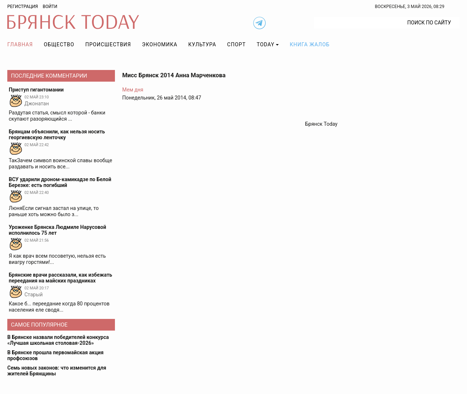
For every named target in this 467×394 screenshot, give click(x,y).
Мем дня (132, 90)
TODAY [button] (266, 44)
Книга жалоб (309, 44)
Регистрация (22, 6)
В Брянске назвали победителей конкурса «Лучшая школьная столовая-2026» (58, 340)
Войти (50, 6)
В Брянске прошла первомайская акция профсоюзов (55, 355)
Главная (20, 44)
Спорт (236, 44)
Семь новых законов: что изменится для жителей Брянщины (56, 371)
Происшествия (108, 44)
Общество (59, 44)
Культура (202, 44)
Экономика (159, 44)
